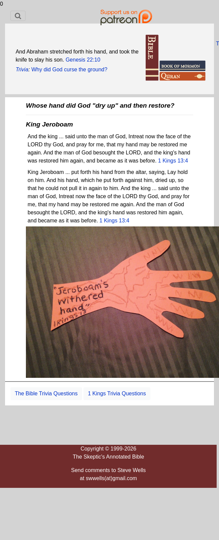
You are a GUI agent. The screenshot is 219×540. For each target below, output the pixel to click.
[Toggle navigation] (18, 16)
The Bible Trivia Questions (46, 393)
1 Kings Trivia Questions (117, 393)
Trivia (21, 69)
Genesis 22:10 (83, 60)
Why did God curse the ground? (69, 69)
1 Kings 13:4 (173, 161)
